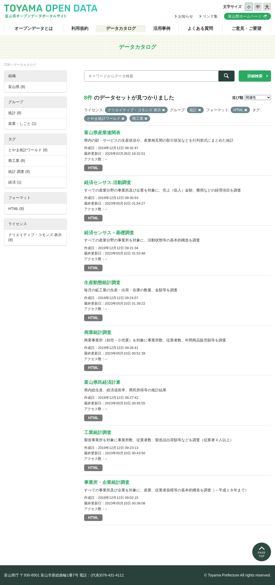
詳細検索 (255, 76)
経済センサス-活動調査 (107, 182)
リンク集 (210, 16)
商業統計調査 (97, 332)
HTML (93, 168)
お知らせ (185, 16)
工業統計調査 (97, 432)
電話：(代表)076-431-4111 (101, 575)
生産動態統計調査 (102, 282)
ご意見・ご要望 (246, 28)
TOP (7, 64)
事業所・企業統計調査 (106, 482)
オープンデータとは (33, 28)
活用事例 (161, 28)
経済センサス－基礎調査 (109, 232)
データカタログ (121, 28)
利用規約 (79, 28)
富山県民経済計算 (102, 382)
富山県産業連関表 (102, 132)
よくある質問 (200, 28)
